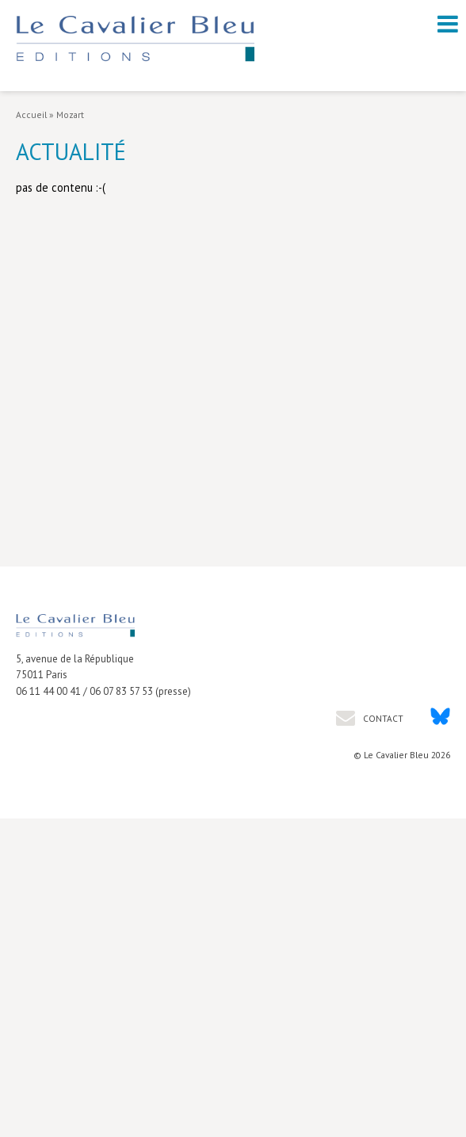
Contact (382, 718)
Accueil (31, 114)
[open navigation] (447, 24)
